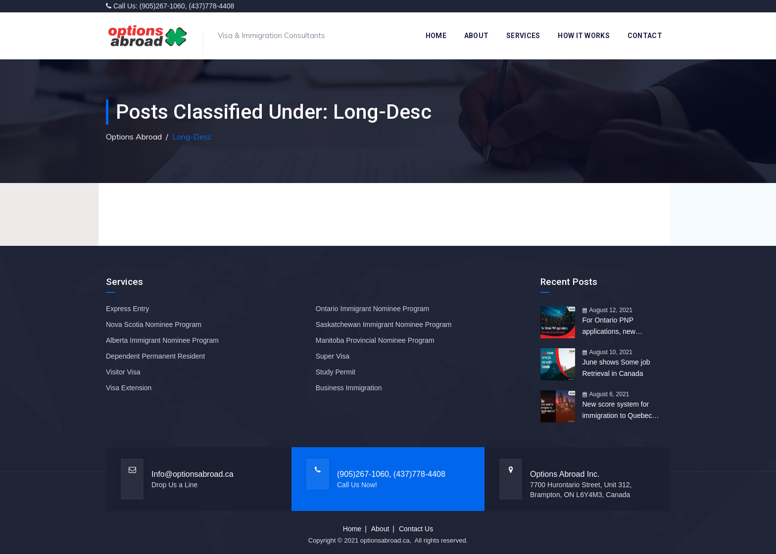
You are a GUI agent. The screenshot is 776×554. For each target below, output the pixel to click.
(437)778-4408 (211, 6)
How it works (584, 36)
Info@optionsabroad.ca (192, 474)
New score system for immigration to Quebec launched (617, 410)
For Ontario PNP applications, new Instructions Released (615, 326)
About (476, 36)
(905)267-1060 (162, 6)
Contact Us (416, 529)
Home (436, 36)
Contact (645, 36)
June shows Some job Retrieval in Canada (616, 367)
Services (523, 36)
